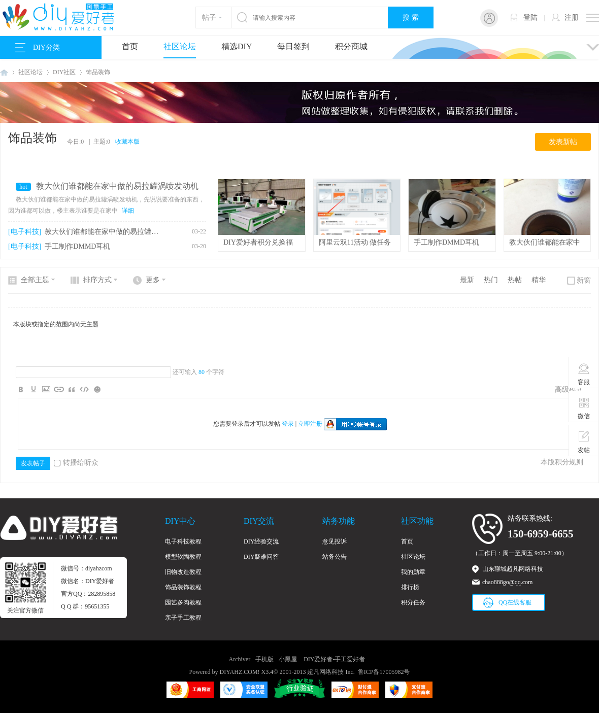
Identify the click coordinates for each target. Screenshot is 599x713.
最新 (467, 280)
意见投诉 (334, 541)
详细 (128, 210)
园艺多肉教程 (183, 602)
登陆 (530, 17)
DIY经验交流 (261, 541)
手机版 (264, 659)
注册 (571, 17)
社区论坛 (179, 46)
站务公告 (334, 556)
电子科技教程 (183, 541)
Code (84, 389)
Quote (71, 389)
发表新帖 (563, 142)
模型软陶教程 (183, 556)
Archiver (240, 659)
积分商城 (351, 46)
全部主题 (35, 280)
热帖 (515, 280)
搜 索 (411, 17)
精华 (538, 280)
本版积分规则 (562, 462)
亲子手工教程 (183, 617)
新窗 (584, 280)
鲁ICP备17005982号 (384, 671)
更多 (153, 280)
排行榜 (410, 587)
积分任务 (413, 602)
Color (33, 389)
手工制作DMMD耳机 (77, 246)
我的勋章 (413, 571)
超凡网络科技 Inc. (330, 671)
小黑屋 (288, 659)
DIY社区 (64, 72)
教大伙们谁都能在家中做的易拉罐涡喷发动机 (117, 186)
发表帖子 (33, 463)
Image (46, 389)
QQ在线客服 (514, 602)
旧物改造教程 (183, 571)
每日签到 (293, 46)
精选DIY (236, 46)
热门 (491, 280)
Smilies (97, 389)
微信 (584, 408)
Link (59, 389)
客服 (584, 374)
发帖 (584, 442)
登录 (288, 423)
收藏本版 (127, 141)
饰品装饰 (98, 72)
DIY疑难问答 (261, 556)
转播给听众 (76, 462)
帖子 (209, 17)
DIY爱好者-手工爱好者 (4, 72)
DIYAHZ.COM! (240, 671)
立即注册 (310, 423)
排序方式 (97, 280)
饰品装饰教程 (183, 587)
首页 (130, 46)
